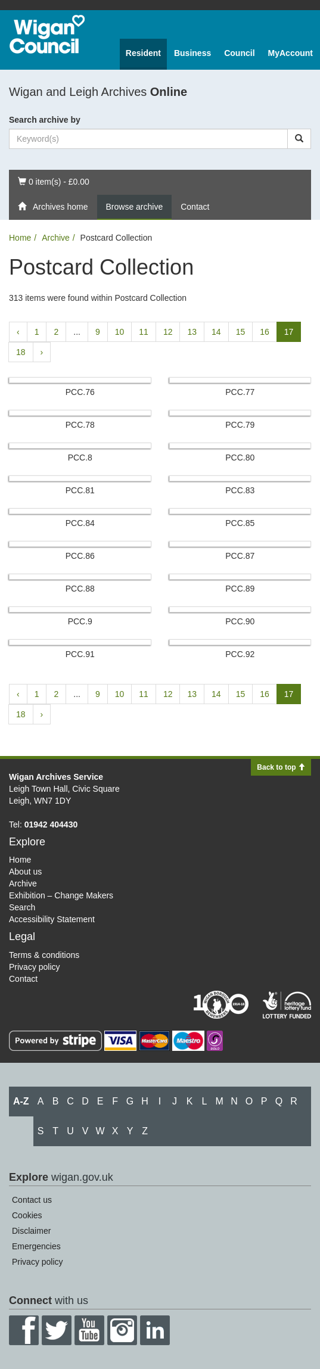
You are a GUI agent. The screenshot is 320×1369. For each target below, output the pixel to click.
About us (25, 871)
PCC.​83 (239, 490)
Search (22, 907)
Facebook (24, 1330)
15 (241, 332)
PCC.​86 (80, 556)
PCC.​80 (239, 457)
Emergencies (36, 1246)
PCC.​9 (80, 621)
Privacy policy (34, 967)
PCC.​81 (80, 490)
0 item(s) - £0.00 (53, 180)
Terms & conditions (44, 955)
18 (21, 352)
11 (143, 332)
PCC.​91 (80, 654)
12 (168, 332)
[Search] (299, 139)
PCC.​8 (80, 457)
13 (192, 332)
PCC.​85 (239, 523)
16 (264, 332)
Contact (195, 206)
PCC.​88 (80, 588)
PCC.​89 (239, 588)
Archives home (53, 206)
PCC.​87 (239, 556)
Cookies (27, 1215)
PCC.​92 (239, 654)
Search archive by (44, 120)
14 (216, 332)
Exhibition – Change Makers (61, 895)
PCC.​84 (80, 523)
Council (239, 53)
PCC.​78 (80, 425)
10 (120, 332)
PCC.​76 (80, 392)
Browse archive (134, 206)
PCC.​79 (239, 425)
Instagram (122, 1330)
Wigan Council (47, 34)
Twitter (57, 1330)
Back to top (281, 767)
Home (20, 237)
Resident (143, 53)
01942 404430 (51, 824)
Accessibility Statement (52, 919)
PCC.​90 (239, 621)
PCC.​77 (239, 392)
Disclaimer (31, 1231)
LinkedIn (155, 1330)
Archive (56, 237)
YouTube (89, 1330)
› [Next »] (42, 352)
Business (192, 53)
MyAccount (290, 53)
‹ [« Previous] (18, 332)
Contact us (32, 1200)
